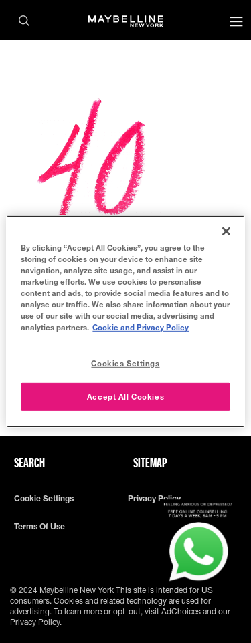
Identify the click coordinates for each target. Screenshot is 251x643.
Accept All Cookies (125, 396)
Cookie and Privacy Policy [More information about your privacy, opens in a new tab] (140, 327)
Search (29, 463)
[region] (125, 321)
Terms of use (39, 526)
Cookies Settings (125, 362)
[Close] (226, 231)
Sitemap (150, 463)
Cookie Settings (44, 498)
